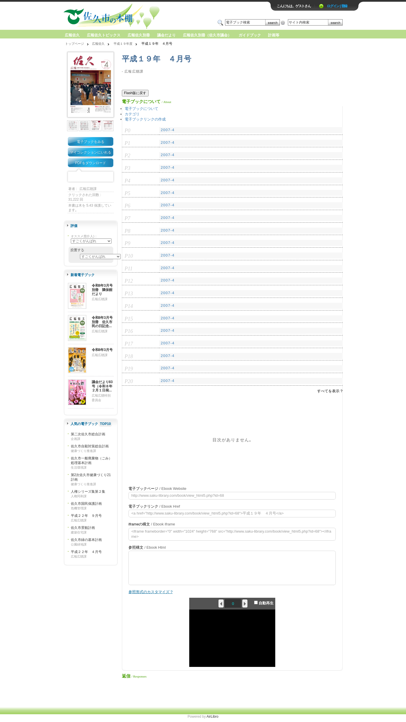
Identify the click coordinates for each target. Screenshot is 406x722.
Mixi (90, 176)
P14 (129, 306)
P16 (129, 331)
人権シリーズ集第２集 (88, 492)
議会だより (166, 35)
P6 (127, 206)
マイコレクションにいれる (90, 152)
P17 (129, 344)
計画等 (273, 35)
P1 (127, 143)
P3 (127, 168)
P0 (127, 130)
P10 (129, 256)
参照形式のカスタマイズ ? (150, 592)
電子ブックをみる (90, 142)
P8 (127, 231)
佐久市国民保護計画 (86, 504)
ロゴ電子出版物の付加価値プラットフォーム (130, 16)
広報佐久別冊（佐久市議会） (207, 35)
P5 (127, 193)
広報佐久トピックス (103, 35)
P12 (129, 281)
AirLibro (212, 717)
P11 (129, 268)
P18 (129, 356)
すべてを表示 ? (330, 391)
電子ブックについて (141, 108)
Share (108, 176)
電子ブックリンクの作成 (145, 119)
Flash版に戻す (135, 93)
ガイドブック (250, 35)
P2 (127, 155)
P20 (129, 381)
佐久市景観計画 (83, 528)
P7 (127, 218)
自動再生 (264, 603)
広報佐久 (72, 35)
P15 (129, 319)
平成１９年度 (123, 43)
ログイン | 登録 (337, 6)
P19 (129, 369)
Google (99, 176)
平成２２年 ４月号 (86, 552)
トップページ (74, 43)
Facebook (72, 176)
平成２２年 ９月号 (86, 516)
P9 (127, 243)
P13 (129, 293)
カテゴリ (132, 114)
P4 (127, 181)
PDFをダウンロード (90, 163)
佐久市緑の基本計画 (86, 540)
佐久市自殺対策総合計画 (90, 446)
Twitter (81, 176)
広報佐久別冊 (139, 35)
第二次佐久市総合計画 (88, 434)
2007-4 (167, 130)
